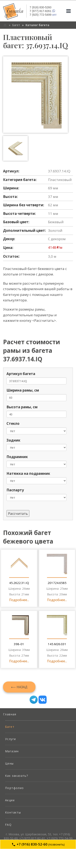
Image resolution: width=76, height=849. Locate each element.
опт (43, 14)
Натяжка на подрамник (28, 473)
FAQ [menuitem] (8, 825)
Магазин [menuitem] (12, 751)
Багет (16, 25)
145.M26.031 (57, 644)
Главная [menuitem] (9, 714)
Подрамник (17, 456)
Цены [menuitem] (9, 763)
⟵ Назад (19, 687)
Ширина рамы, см (22, 390)
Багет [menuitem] (9, 727)
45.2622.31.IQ (19, 583)
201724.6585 (57, 583)
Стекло (12, 423)
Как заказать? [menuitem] (16, 776)
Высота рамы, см (21, 407)
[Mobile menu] (68, 11)
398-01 (19, 644)
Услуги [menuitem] (10, 739)
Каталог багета (37, 25)
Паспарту (15, 490)
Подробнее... (19, 600)
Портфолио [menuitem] (14, 788)
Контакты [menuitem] (13, 812)
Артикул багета (20, 373)
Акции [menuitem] (10, 800)
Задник (13, 440)
